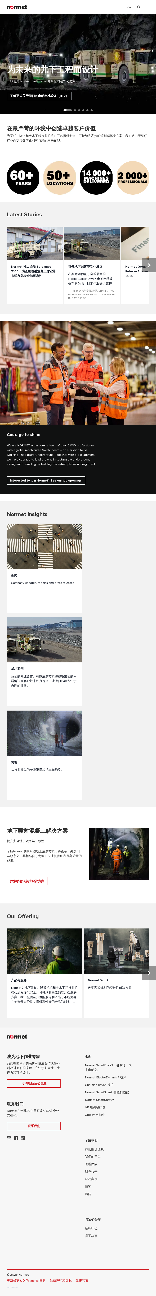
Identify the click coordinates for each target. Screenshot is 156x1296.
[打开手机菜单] (147, 7)
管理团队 (91, 1164)
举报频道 (82, 1281)
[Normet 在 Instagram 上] (9, 1139)
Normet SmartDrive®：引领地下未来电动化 (108, 1067)
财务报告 (91, 1171)
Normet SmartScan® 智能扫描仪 (107, 1092)
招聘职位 (91, 1228)
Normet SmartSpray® (99, 1100)
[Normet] (17, 7)
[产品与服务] (44, 973)
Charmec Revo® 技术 (99, 1085)
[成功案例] (44, 661)
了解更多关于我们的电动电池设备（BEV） (39, 96)
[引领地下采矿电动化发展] (92, 265)
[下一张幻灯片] (149, 265)
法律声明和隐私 (61, 1281)
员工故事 (91, 1236)
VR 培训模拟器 (95, 1107)
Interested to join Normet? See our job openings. (46, 480)
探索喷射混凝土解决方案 (27, 881)
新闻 (88, 1194)
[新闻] (44, 568)
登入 (128, 7)
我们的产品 (93, 1157)
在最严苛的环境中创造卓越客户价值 (51, 128)
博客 (88, 1186)
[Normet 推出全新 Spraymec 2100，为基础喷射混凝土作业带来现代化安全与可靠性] (35, 265)
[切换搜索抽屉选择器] (138, 7)
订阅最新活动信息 (33, 1083)
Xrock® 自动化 (95, 1115)
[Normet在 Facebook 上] (16, 1139)
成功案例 (91, 1179)
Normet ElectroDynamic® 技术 (105, 1077)
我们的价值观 (94, 1149)
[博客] (44, 755)
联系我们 (34, 1126)
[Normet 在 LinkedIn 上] (23, 1139)
